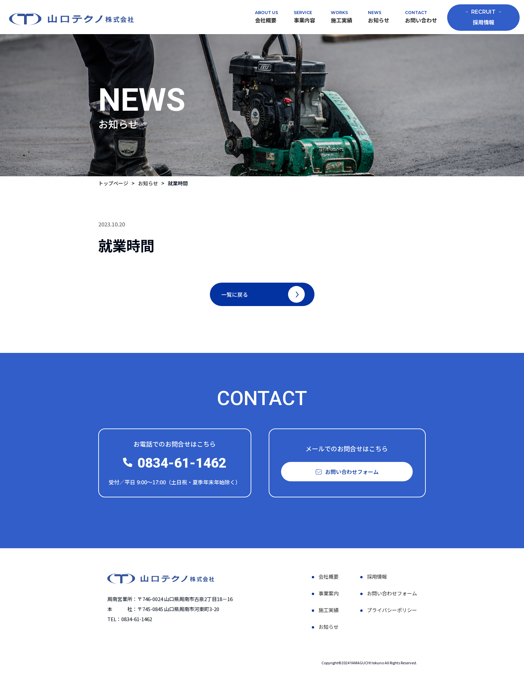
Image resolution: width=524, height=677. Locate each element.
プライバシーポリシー (392, 611)
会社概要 (265, 20)
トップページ (113, 183)
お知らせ (378, 20)
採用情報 (483, 17)
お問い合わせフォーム (392, 594)
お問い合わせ (421, 20)
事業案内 (328, 594)
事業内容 (304, 20)
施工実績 (341, 20)
